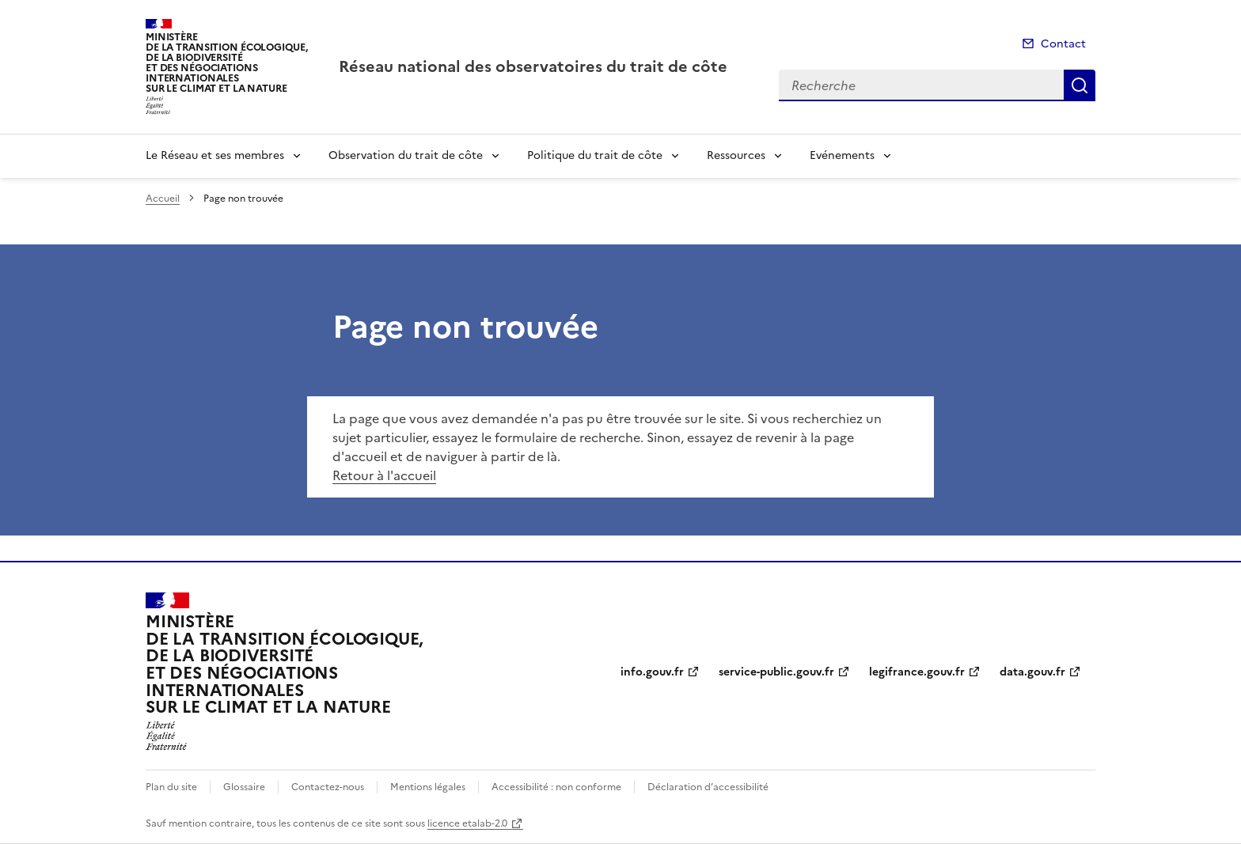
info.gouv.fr (652, 672)
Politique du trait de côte (594, 155)
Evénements (842, 155)
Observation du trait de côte (405, 155)
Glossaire (244, 787)
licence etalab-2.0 (467, 823)
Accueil (163, 198)
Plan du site (171, 787)
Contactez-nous (327, 787)
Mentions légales (427, 787)
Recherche (1079, 85)
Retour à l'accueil (384, 475)
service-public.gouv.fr (776, 672)
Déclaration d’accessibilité (708, 787)
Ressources (736, 155)
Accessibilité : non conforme (556, 787)
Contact (1063, 44)
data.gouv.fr (1032, 672)
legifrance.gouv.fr (917, 672)
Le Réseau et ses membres (215, 155)
